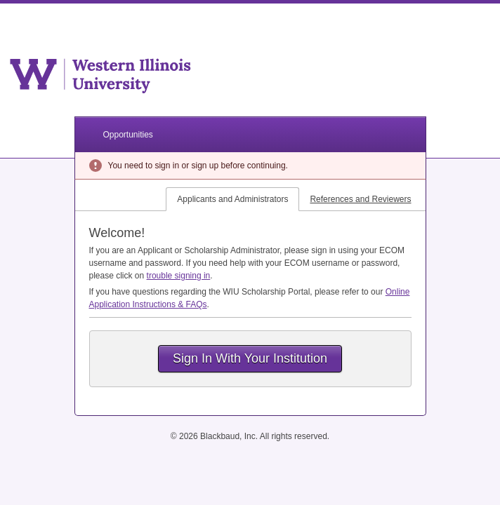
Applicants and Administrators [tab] (232, 199)
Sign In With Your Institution (250, 358)
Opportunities (128, 135)
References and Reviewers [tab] (360, 199)
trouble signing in (179, 276)
